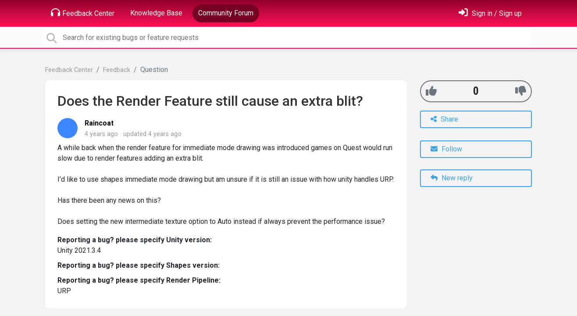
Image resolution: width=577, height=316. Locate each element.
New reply (452, 178)
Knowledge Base (156, 13)
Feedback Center (82, 13)
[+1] (431, 91)
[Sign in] (490, 13)
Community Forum (225, 13)
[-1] (520, 91)
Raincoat (99, 123)
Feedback (116, 70)
